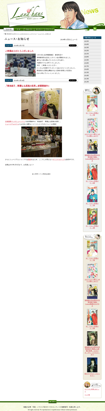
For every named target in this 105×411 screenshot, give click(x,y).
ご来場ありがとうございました (19, 51)
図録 (29, 159)
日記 (19, 29)
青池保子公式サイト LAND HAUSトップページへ (27, 13)
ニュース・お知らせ (9, 29)
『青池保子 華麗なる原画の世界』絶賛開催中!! (27, 86)
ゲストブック (49, 29)
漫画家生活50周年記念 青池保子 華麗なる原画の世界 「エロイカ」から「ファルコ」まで (92, 350)
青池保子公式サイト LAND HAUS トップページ (22, 34)
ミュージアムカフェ (12, 124)
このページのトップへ (52, 402)
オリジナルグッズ (58, 159)
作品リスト (29, 29)
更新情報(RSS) (94, 28)
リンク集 (87, 395)
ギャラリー (39, 29)
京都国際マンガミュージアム (15, 121)
